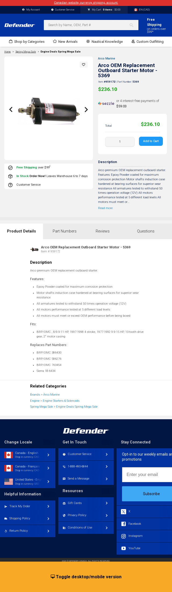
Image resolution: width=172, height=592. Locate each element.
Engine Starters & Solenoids (61, 401)
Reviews (103, 231)
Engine (35, 401)
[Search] (133, 25)
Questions (146, 231)
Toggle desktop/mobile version (86, 577)
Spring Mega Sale (41, 406)
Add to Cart (151, 141)
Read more (105, 208)
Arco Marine (106, 58)
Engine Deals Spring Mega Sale (61, 51)
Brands (35, 394)
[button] (84, 65)
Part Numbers (65, 231)
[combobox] (91, 25)
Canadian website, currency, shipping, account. (86, 3)
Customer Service (63, 10)
